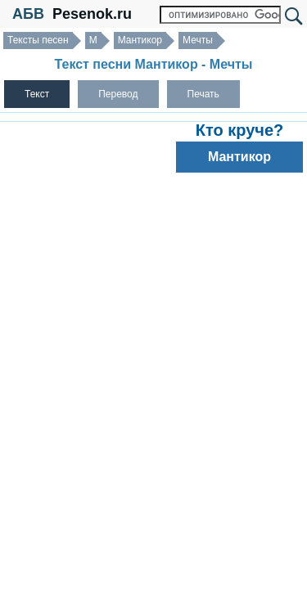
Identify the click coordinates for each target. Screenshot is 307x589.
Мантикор (140, 40)
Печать (203, 94)
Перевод (118, 94)
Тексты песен (38, 40)
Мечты (198, 40)
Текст (37, 94)
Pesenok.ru (92, 14)
